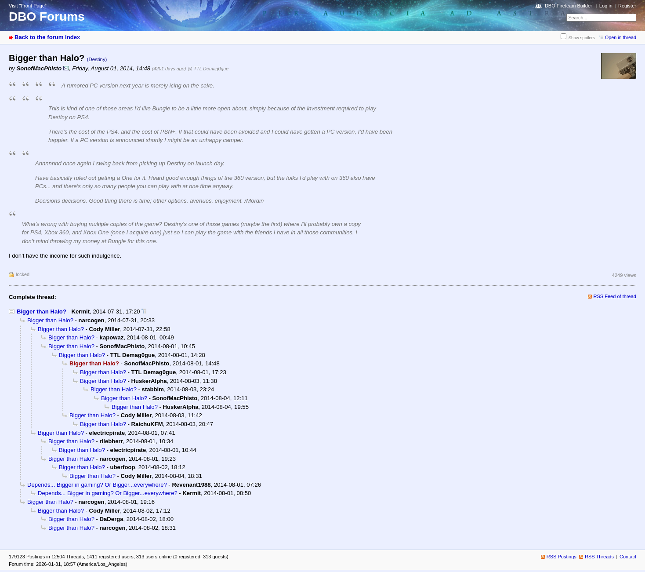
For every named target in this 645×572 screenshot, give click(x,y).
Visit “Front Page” (28, 5)
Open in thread (620, 37)
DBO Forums (47, 16)
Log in (605, 5)
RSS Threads (599, 556)
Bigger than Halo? (41, 311)
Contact (628, 556)
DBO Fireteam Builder (568, 5)
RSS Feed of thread (615, 296)
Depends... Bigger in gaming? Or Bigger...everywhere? (97, 484)
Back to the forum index (47, 37)
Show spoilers (582, 37)
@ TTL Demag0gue (208, 68)
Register (627, 5)
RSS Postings (561, 556)
